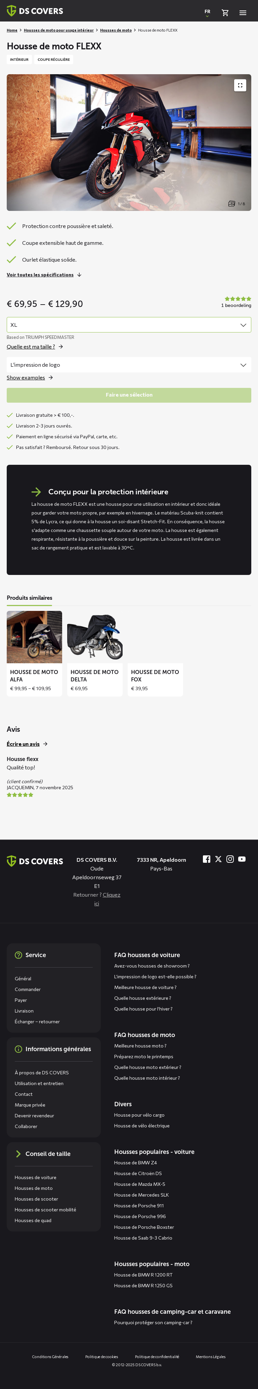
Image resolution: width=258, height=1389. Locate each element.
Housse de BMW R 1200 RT (143, 1275)
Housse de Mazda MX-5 (139, 1184)
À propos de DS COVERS (42, 1072)
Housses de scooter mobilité (45, 1209)
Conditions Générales (50, 1356)
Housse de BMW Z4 (135, 1162)
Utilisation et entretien (39, 1083)
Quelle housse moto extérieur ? (147, 1067)
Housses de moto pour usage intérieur (59, 30)
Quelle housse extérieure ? (142, 998)
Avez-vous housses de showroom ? (152, 966)
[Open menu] (242, 12)
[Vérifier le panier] (225, 12)
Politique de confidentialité (157, 1356)
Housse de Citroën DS (138, 1173)
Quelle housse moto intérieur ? (147, 1078)
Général (23, 978)
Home (12, 30)
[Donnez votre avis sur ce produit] (29, 744)
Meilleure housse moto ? (140, 1045)
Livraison (24, 1011)
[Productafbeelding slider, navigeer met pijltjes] (129, 142)
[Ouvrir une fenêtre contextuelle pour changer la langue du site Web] (207, 12)
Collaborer (26, 1126)
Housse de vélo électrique (142, 1125)
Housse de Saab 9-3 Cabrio (143, 1238)
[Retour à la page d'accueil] (35, 10)
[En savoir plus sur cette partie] (46, 275)
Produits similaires (29, 598)
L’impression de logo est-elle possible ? (155, 976)
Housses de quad (33, 1220)
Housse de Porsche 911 (139, 1205)
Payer (21, 1000)
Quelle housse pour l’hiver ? (143, 1009)
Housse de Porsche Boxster (144, 1227)
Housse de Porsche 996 (140, 1216)
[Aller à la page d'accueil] (35, 861)
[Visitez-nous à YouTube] (242, 859)
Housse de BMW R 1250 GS (143, 1285)
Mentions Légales (210, 1356)
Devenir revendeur (34, 1115)
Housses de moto (116, 30)
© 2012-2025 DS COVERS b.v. (137, 1364)
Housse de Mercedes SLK (141, 1195)
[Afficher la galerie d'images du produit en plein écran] (240, 85)
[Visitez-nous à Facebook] (206, 859)
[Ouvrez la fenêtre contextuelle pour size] (37, 347)
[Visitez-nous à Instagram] (230, 859)
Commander (28, 989)
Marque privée (30, 1105)
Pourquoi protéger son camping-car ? (153, 1322)
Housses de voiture (35, 1177)
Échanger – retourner (37, 1021)
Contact (24, 1094)
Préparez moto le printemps (143, 1056)
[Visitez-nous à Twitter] (218, 859)
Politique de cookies (101, 1356)
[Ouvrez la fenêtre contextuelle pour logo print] (31, 377)
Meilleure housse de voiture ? (145, 987)
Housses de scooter (36, 1199)
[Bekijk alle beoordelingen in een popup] (235, 303)
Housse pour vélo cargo (139, 1115)
